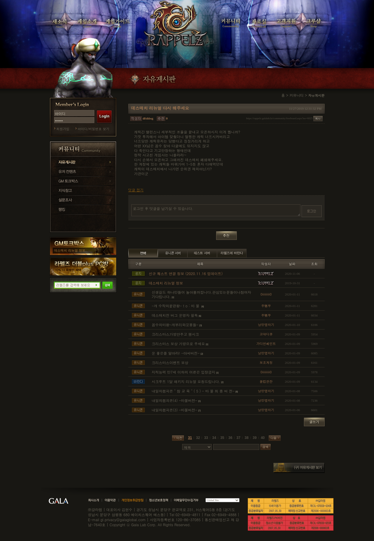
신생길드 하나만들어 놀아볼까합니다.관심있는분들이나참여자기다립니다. (201, 294)
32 (198, 438)
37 (238, 438)
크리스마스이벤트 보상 (170, 362)
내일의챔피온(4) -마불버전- (174, 400)
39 (255, 438)
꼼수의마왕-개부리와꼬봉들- (175, 324)
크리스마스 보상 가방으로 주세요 (178, 343)
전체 (143, 253)
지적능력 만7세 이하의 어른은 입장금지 (183, 371)
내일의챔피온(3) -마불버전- (174, 409)
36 (230, 438)
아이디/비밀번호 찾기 (93, 129)
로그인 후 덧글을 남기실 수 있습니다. (215, 210)
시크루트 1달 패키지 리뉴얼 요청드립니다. (186, 381)
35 (222, 438)
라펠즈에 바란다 (232, 253)
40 (263, 438)
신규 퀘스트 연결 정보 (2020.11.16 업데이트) (186, 273)
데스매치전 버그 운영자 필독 (175, 315)
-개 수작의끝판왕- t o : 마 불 (176, 305)
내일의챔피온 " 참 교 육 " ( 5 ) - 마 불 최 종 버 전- (193, 390)
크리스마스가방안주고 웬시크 (175, 334)
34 (214, 438)
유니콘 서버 (172, 253)
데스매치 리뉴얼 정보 (69, 250)
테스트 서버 (202, 253)
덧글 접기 (136, 190)
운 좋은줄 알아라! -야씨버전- (176, 353)
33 (206, 438)
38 (246, 438)
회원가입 (62, 129)
